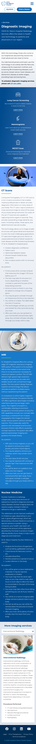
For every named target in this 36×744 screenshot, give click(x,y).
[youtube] (29, 729)
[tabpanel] (18, 679)
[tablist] (18, 631)
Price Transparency (15, 734)
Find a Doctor (24, 9)
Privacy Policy (28, 734)
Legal (5, 734)
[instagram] (14, 729)
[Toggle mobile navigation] (32, 4)
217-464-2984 (15, 83)
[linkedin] (21, 729)
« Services (5, 22)
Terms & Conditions (19, 736)
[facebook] (6, 729)
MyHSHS (9, 9)
